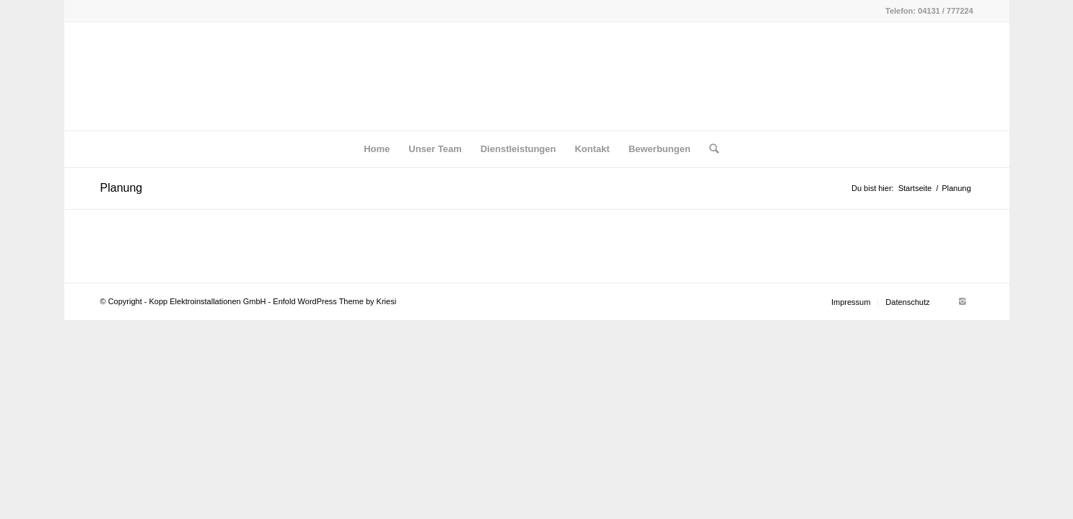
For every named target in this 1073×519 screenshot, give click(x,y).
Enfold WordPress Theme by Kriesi (334, 301)
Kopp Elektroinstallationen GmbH (207, 301)
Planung (121, 188)
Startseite (915, 188)
